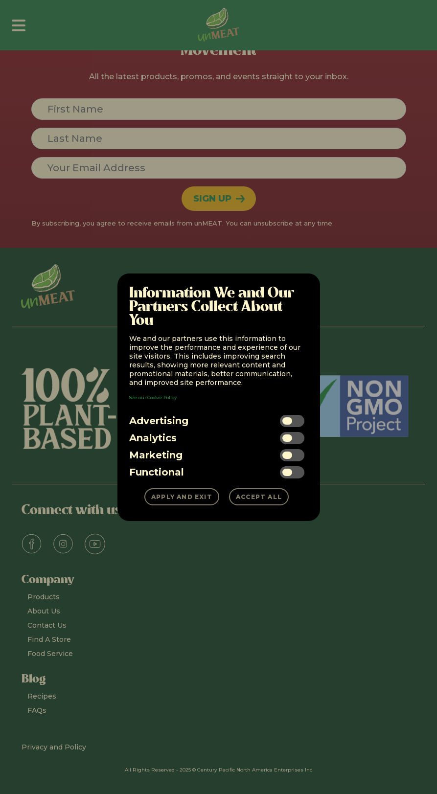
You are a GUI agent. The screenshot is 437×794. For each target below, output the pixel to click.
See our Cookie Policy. (153, 397)
